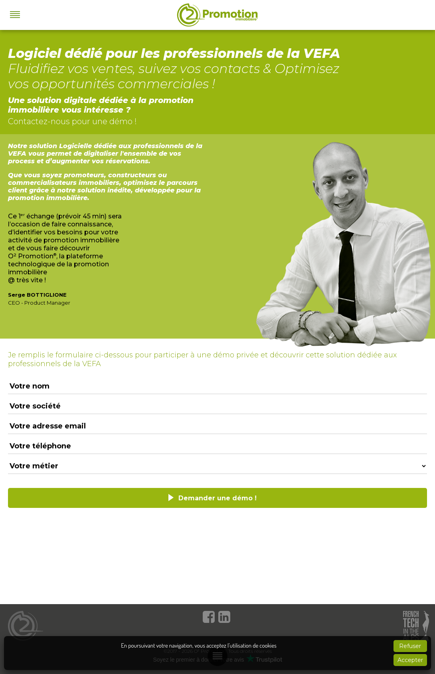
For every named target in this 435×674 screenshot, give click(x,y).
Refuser (410, 646)
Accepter (410, 660)
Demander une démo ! (217, 498)
